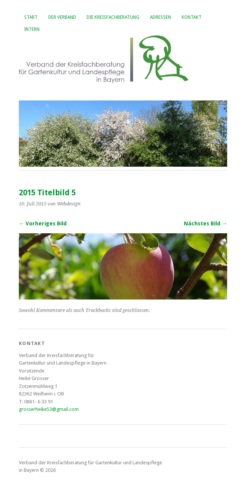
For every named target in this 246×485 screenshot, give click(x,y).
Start (31, 17)
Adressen (160, 17)
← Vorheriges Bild (43, 223)
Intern (32, 29)
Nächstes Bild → (205, 223)
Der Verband (62, 17)
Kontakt (192, 17)
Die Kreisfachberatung (113, 17)
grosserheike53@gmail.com (49, 409)
